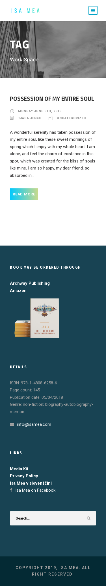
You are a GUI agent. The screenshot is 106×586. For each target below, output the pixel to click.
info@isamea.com (34, 424)
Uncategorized (71, 118)
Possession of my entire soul (52, 99)
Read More (24, 194)
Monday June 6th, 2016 (39, 111)
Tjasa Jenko (30, 118)
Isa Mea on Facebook (35, 490)
